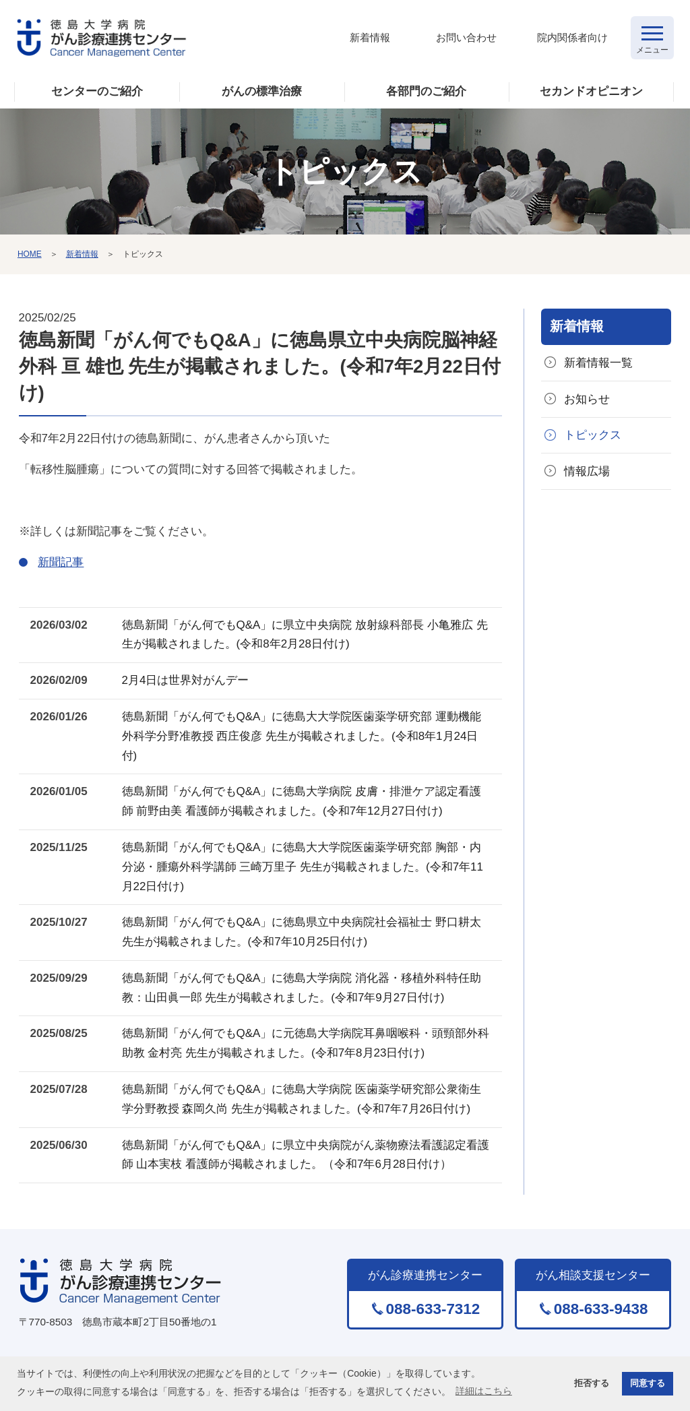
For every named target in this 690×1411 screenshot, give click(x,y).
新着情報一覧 (598, 362)
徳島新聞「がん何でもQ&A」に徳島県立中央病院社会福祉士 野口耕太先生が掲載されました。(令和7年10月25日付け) (302, 932)
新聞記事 (61, 562)
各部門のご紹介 (426, 91)
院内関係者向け (572, 37)
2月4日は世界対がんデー (185, 680)
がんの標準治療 (262, 91)
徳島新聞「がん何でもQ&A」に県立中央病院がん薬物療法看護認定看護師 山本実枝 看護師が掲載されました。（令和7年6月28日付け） (306, 1155)
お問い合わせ (466, 37)
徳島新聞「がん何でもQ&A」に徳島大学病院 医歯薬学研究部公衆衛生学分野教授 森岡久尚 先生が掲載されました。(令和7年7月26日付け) (302, 1099)
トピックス (592, 435)
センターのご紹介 (97, 91)
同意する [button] (647, 1383)
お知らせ (587, 399)
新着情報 (370, 37)
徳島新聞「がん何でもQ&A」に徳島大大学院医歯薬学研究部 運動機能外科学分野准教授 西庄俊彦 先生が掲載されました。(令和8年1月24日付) (302, 736)
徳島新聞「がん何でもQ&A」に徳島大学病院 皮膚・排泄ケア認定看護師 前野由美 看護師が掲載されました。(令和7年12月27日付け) (302, 801)
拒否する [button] (591, 1383)
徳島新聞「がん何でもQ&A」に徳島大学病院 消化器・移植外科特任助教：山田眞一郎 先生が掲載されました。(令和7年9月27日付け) (302, 988)
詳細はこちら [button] (484, 1390)
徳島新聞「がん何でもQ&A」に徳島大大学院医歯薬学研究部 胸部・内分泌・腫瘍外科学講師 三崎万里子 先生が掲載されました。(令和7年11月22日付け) (302, 867)
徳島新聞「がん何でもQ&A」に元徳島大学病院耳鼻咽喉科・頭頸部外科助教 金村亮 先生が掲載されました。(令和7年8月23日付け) (306, 1043)
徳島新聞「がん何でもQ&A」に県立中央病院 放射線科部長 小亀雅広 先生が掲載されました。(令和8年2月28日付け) (305, 635)
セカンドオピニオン (591, 91)
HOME (30, 254)
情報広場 (587, 471)
